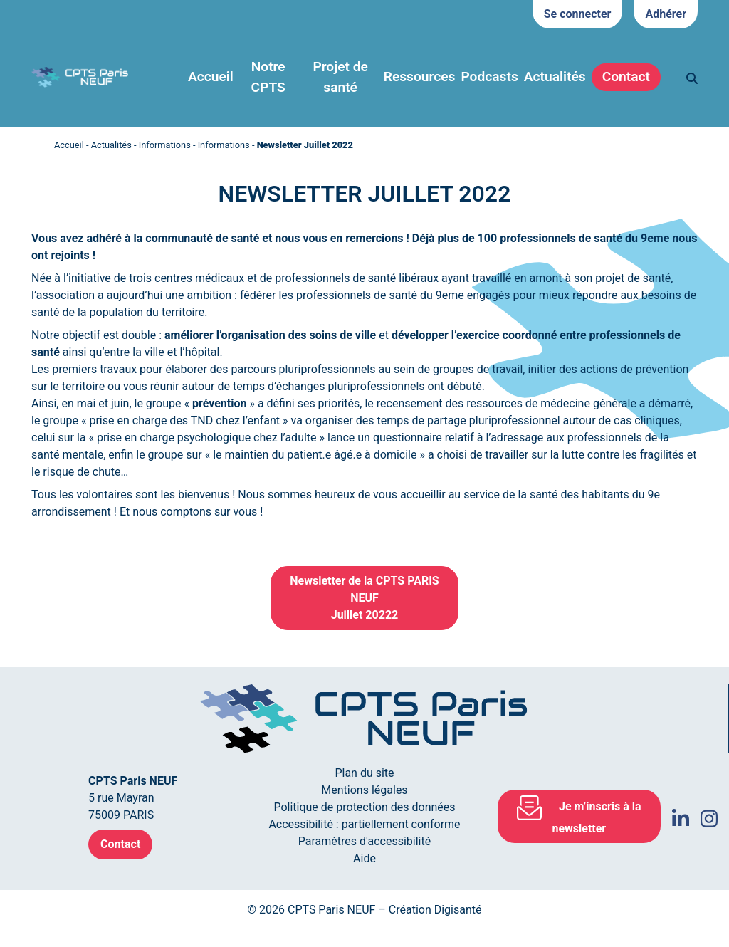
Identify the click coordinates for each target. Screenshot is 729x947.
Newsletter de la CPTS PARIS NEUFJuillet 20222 (364, 598)
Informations (165, 145)
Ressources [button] (420, 76)
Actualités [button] (555, 76)
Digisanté (458, 909)
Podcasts (489, 76)
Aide (364, 858)
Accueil (211, 76)
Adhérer (665, 14)
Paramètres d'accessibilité (364, 841)
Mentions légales (364, 790)
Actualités (111, 145)
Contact (626, 76)
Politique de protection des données (364, 807)
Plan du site (364, 773)
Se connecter (578, 14)
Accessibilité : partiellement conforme (364, 824)
